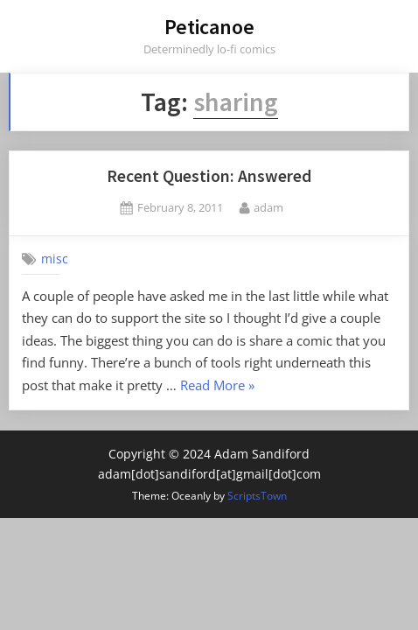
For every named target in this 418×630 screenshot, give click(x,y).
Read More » (217, 386)
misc (54, 259)
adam (268, 207)
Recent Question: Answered (209, 175)
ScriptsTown (257, 495)
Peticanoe (209, 26)
